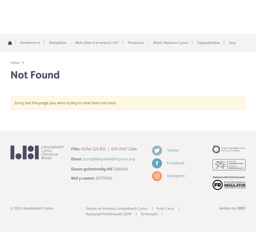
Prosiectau (136, 43)
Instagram (168, 175)
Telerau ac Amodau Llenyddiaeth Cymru (117, 209)
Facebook (168, 163)
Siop (232, 43)
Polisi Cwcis (165, 209)
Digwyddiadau (208, 43)
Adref (11, 43)
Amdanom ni (30, 43)
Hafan (15, 63)
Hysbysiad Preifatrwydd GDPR (109, 214)
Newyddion (57, 43)
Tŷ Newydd (149, 214)
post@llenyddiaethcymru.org (109, 159)
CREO (241, 208)
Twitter (165, 150)
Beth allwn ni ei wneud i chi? (97, 43)
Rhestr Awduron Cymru (170, 43)
